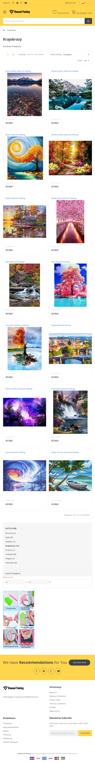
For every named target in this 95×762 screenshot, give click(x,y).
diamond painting (24, 753)
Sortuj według (55, 54)
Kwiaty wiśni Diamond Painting (63, 198)
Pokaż (80, 60)
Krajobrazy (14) (12, 546)
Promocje (7, 734)
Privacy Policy (54, 700)
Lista (13, 54)
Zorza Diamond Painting (15, 452)
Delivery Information (57, 696)
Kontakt (52, 707)
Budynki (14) (10, 541)
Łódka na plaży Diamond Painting (64, 452)
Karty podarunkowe (11, 727)
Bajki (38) (9, 537)
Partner (6, 731)
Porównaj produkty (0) (12, 46)
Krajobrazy (11, 30)
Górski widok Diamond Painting (18, 71)
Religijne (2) (10, 558)
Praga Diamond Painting (61, 325)
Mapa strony (54, 711)
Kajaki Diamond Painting (15, 198)
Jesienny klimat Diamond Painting (64, 134)
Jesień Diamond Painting (15, 134)
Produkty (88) (10, 554)
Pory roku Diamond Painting (17, 325)
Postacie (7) (10, 550)
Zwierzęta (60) (11, 563)
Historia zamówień (10, 742)
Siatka (8, 54)
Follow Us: (6, 3)
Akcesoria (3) (10, 533)
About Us (53, 692)
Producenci (7, 723)
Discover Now (79, 662)
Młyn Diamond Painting (14, 262)
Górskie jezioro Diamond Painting (64, 71)
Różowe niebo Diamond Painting (18, 389)
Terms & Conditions (57, 703)
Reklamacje (7, 738)
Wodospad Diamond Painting (63, 389)
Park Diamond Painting (60, 262)
